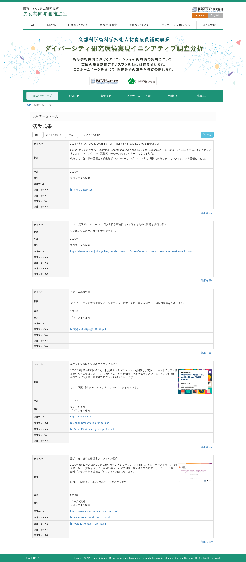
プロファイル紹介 (91, 134)
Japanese (200, 15)
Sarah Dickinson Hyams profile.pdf (93, 429)
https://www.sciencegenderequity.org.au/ (94, 511)
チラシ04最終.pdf (83, 189)
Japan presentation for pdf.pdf (91, 423)
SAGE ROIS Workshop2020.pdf (91, 517)
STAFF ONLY (32, 558)
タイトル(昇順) (55, 134)
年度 (72, 134)
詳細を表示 (207, 213)
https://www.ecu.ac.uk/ (83, 416)
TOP (28, 105)
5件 (37, 134)
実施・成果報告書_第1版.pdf (89, 329)
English (215, 15)
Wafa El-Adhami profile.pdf (90, 523)
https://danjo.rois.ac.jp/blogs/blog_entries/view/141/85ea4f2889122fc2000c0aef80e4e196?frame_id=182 (131, 251)
